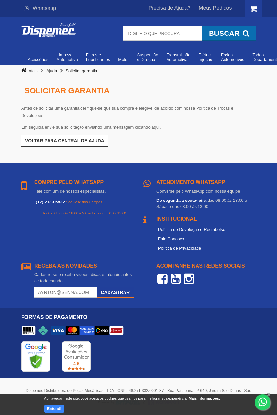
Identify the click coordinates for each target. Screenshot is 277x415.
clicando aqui (147, 127)
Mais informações (204, 398)
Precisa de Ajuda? (170, 8)
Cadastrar (115, 292)
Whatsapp (40, 8)
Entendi (54, 409)
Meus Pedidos (215, 8)
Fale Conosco (171, 238)
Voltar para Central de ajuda (64, 140)
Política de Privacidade (179, 248)
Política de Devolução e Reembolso (191, 229)
